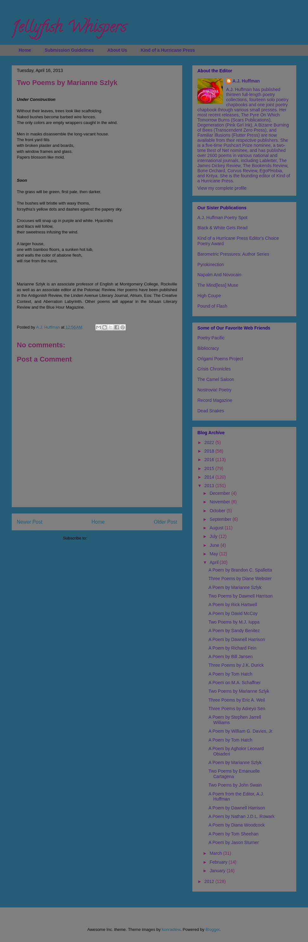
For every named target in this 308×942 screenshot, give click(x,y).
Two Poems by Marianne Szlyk (239, 691)
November (220, 501)
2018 (209, 451)
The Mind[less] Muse (217, 285)
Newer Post (29, 522)
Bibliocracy (208, 348)
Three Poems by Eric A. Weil (237, 700)
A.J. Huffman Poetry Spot (222, 217)
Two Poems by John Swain (235, 785)
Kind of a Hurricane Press (168, 50)
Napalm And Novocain (219, 274)
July (214, 536)
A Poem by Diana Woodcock (237, 825)
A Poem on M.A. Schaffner (235, 682)
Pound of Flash (212, 306)
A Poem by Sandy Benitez (234, 630)
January (218, 870)
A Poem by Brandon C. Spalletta (240, 569)
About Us (117, 50)
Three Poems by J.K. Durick (236, 665)
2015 (209, 468)
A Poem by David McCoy (233, 613)
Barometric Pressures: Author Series (233, 254)
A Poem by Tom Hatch (230, 674)
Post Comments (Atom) (109, 538)
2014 (209, 477)
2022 (209, 442)
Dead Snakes (210, 410)
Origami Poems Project (220, 358)
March (216, 853)
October (218, 510)
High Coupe (209, 295)
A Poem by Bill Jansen (231, 656)
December (220, 493)
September (220, 519)
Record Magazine (214, 400)
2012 (209, 881)
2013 (209, 485)
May (214, 553)
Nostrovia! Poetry (214, 389)
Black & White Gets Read (222, 227)
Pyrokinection (210, 264)
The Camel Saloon (215, 379)
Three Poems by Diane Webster (240, 578)
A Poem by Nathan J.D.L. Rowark (242, 816)
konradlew (171, 929)
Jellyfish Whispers (69, 28)
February (218, 862)
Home (25, 50)
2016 (209, 459)
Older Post (165, 522)
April (214, 562)
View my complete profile (222, 188)
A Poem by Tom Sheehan (234, 833)
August (216, 527)
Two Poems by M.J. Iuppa (234, 622)
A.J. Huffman (246, 80)
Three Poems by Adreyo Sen (237, 708)
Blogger (213, 929)
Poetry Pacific (211, 337)
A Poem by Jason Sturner (234, 842)
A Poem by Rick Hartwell (233, 604)
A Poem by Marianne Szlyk (235, 587)
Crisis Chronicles (214, 368)
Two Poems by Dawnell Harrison (241, 596)
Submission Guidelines (69, 50)
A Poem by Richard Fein (232, 648)
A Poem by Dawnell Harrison (237, 639)
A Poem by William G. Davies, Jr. (241, 731)
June (214, 545)
